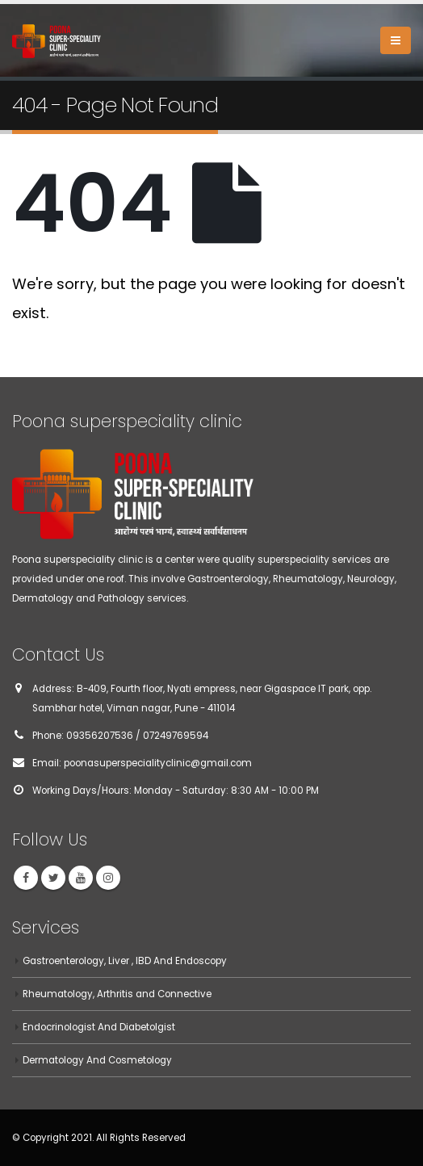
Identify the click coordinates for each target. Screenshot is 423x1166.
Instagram (108, 878)
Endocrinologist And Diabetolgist (99, 1027)
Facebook (26, 878)
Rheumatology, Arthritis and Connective (117, 994)
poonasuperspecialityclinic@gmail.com (158, 763)
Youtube (81, 878)
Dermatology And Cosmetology (97, 1060)
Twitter (53, 878)
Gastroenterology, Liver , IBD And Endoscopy (125, 960)
